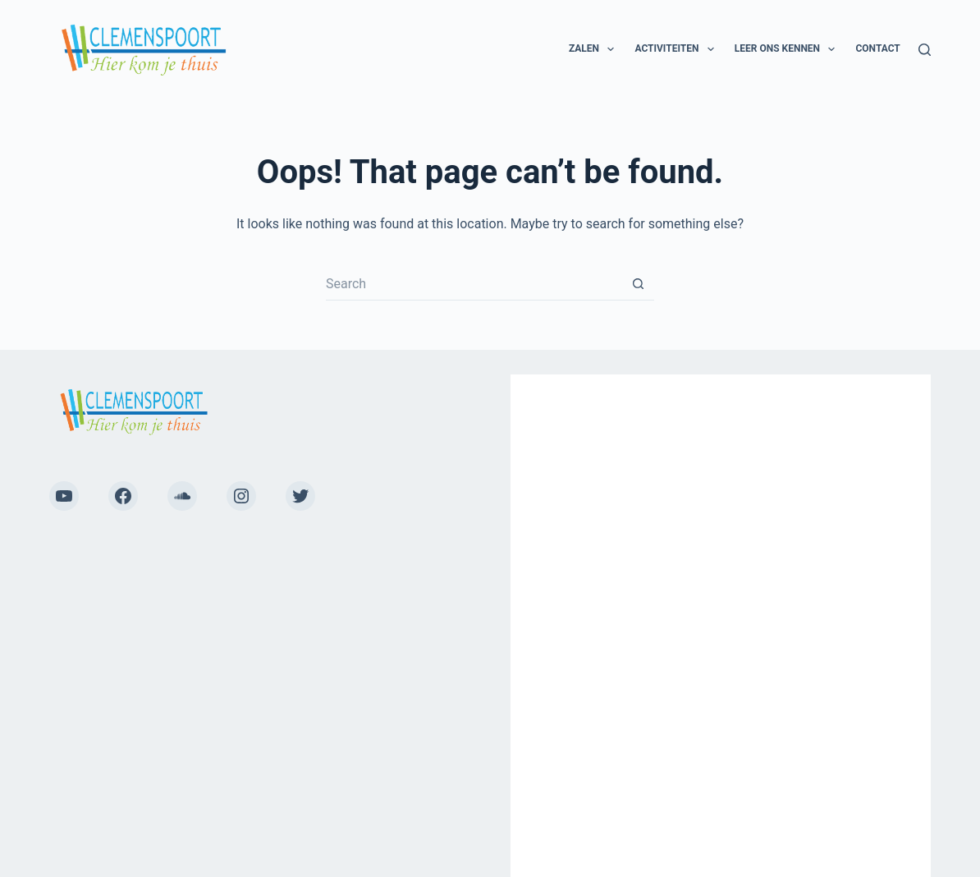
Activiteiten (677, 49)
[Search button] (637, 284)
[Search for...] (473, 284)
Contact (877, 48)
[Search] (924, 50)
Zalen (595, 49)
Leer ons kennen (788, 49)
